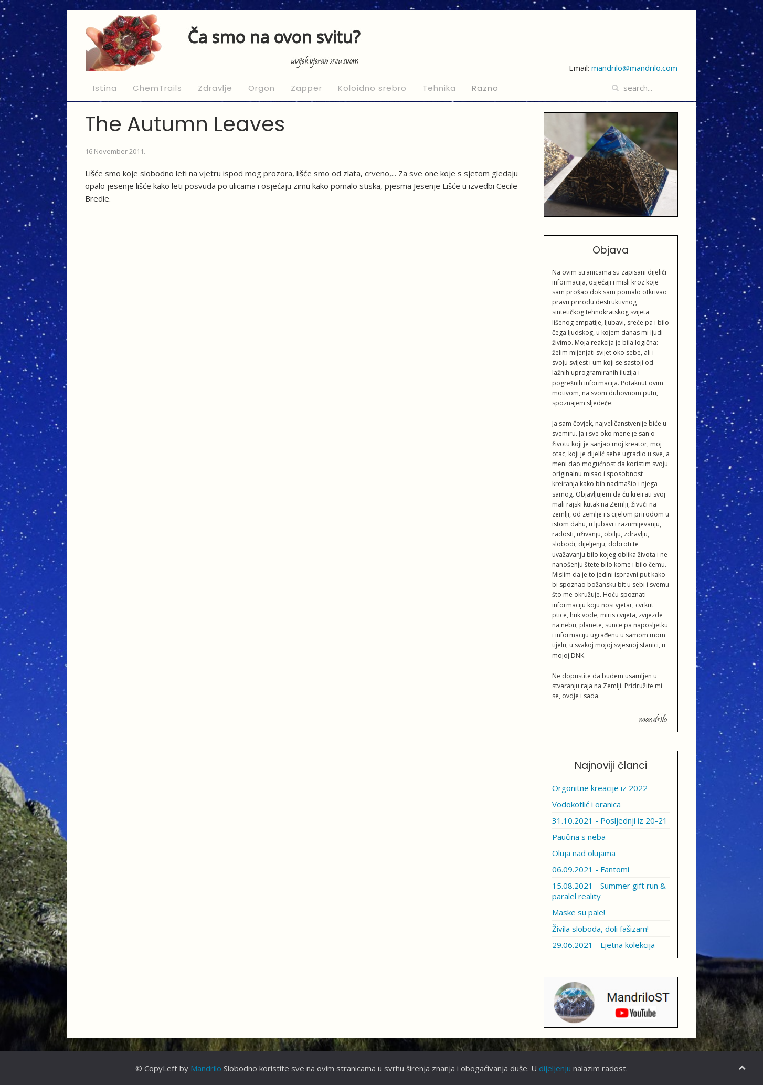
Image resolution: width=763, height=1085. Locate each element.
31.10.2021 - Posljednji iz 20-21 (609, 820)
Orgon (261, 87)
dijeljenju (555, 1068)
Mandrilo (205, 1068)
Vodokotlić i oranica (586, 804)
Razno (485, 87)
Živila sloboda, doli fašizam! (600, 928)
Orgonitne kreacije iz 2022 (600, 788)
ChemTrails (157, 87)
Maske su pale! (578, 912)
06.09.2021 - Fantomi (590, 869)
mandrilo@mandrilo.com (634, 67)
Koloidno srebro (372, 87)
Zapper (306, 87)
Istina (105, 87)
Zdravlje (215, 87)
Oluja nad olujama (584, 853)
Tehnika (439, 87)
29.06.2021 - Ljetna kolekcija (603, 945)
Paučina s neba (579, 836)
